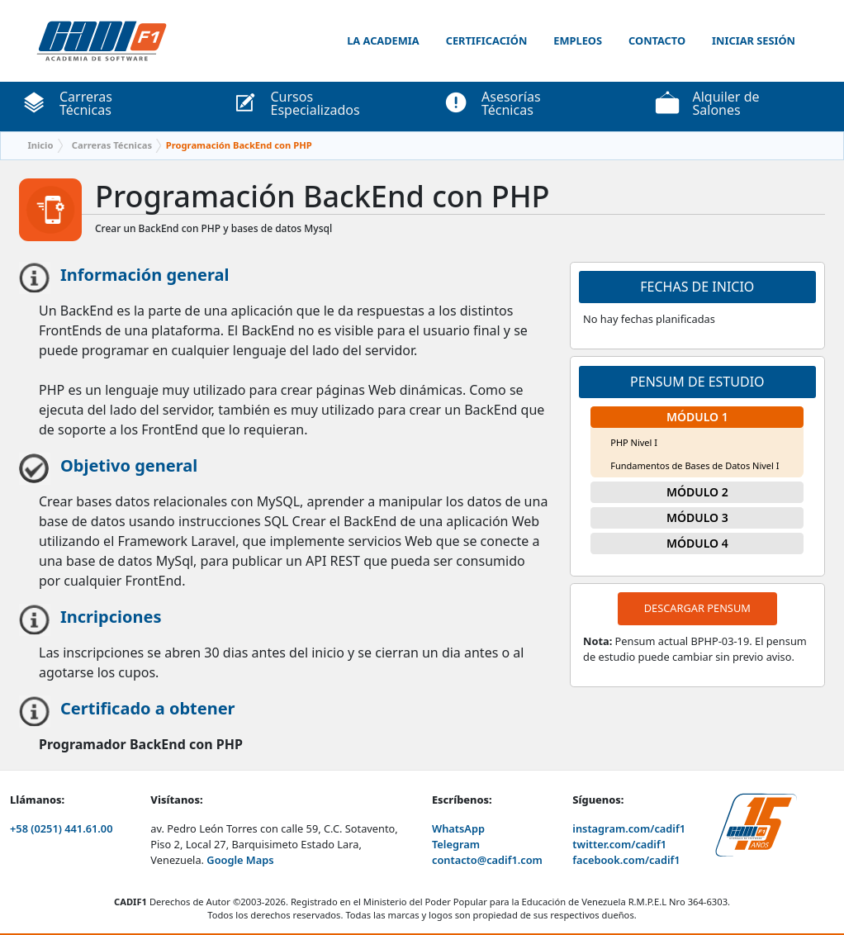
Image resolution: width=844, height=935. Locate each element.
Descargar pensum (697, 607)
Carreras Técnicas (112, 145)
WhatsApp (458, 828)
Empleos (577, 40)
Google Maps (239, 859)
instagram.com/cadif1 (628, 828)
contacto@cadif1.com (487, 859)
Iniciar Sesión (753, 40)
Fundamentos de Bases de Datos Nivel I (694, 465)
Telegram (456, 844)
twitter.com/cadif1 (619, 844)
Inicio (40, 145)
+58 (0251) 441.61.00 (61, 828)
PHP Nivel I (633, 442)
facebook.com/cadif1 (626, 859)
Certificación (487, 40)
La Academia (383, 40)
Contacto (656, 40)
